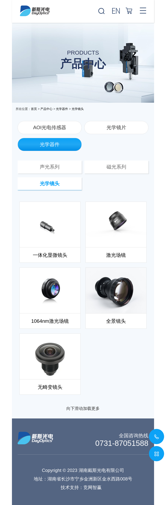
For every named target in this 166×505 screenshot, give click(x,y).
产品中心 (46, 109)
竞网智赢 (92, 487)
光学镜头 (78, 109)
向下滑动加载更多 (83, 408)
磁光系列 (116, 167)
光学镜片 (116, 127)
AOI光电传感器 (49, 127)
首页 (34, 109)
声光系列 (50, 167)
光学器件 (62, 109)
